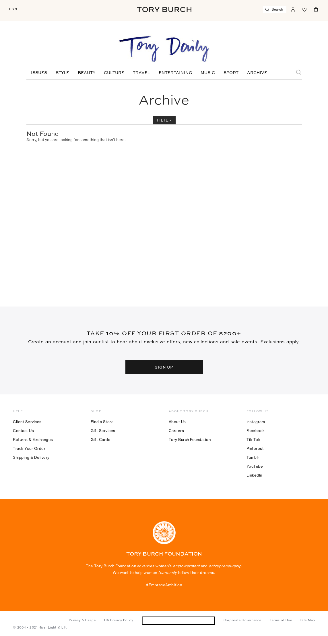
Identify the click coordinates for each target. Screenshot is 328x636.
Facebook (256, 430)
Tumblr (253, 457)
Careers (176, 430)
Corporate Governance (242, 620)
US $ (13, 9)
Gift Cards (100, 439)
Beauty (86, 73)
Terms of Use (281, 620)
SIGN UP (164, 367)
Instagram (256, 421)
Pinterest (255, 448)
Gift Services (103, 430)
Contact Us (23, 430)
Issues (39, 73)
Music (208, 73)
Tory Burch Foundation (190, 439)
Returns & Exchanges (33, 439)
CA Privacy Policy (118, 620)
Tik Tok (254, 439)
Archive (257, 73)
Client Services (27, 421)
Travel (141, 73)
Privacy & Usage (82, 620)
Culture (114, 73)
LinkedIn (254, 475)
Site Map (307, 620)
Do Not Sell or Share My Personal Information (178, 620)
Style (62, 73)
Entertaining (175, 73)
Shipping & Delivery (31, 457)
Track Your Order (29, 448)
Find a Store (102, 421)
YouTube (255, 466)
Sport (231, 73)
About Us (177, 421)
